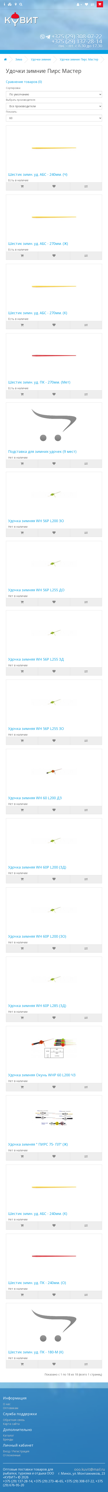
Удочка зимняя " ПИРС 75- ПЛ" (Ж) (38, 1144)
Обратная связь (14, 1420)
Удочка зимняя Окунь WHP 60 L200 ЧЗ (42, 1075)
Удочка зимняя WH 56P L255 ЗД (36, 659)
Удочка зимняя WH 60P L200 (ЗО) (37, 936)
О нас (6, 1404)
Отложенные (12, 1455)
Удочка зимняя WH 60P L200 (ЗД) (37, 867)
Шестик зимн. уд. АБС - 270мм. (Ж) (38, 243)
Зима (18, 59)
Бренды (8, 1439)
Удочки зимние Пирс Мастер (79, 59)
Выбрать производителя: (21, 100)
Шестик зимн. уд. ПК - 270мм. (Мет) (39, 382)
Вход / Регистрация (16, 1451)
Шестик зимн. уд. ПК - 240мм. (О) (37, 1282)
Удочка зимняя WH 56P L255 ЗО (36, 728)
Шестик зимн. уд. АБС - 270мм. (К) (37, 312)
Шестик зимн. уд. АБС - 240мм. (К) (37, 1213)
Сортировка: (13, 88)
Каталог (8, 1435)
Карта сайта (11, 1424)
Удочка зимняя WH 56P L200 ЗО (36, 520)
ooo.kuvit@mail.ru (89, 1469)
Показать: (11, 111)
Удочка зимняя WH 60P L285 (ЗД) (37, 1005)
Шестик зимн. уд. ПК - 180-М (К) (35, 1352)
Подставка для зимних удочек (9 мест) (42, 451)
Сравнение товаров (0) (24, 82)
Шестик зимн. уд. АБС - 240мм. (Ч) (37, 174)
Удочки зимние (41, 59)
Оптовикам (10, 1408)
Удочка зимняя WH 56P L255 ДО (36, 590)
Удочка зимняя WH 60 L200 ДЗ (35, 797)
